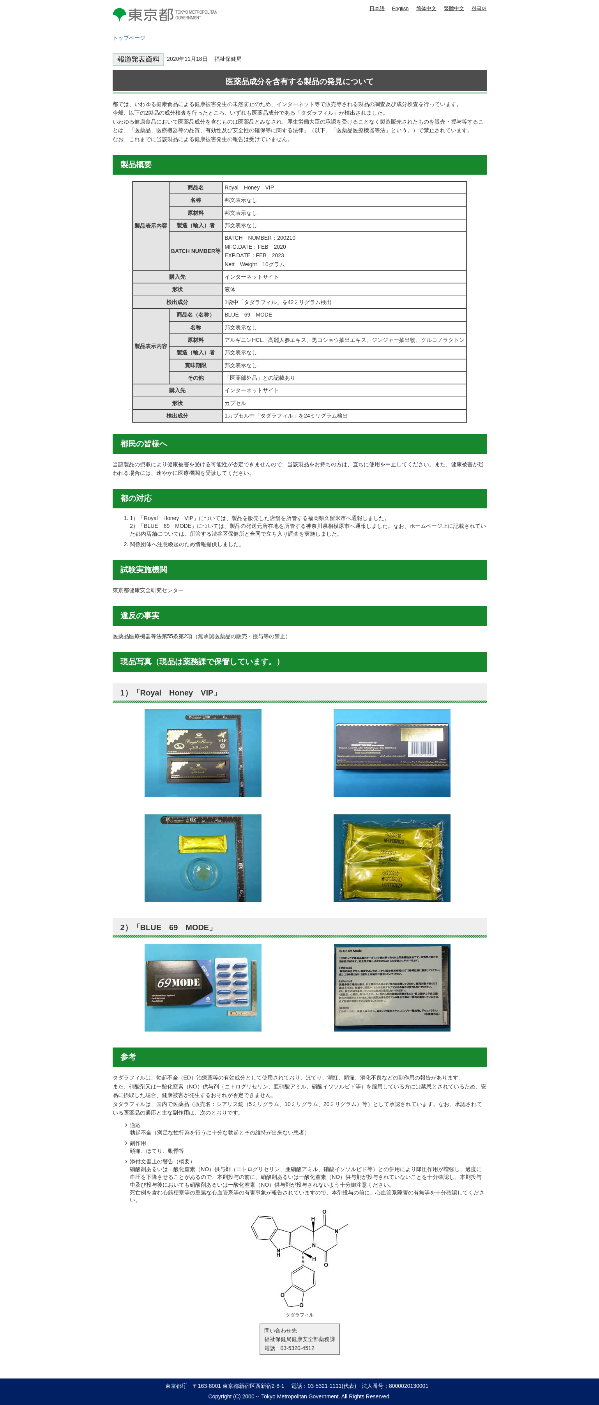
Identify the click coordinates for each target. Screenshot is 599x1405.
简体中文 (426, 8)
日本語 (377, 8)
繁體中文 (454, 8)
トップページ (129, 38)
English (400, 8)
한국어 (479, 8)
